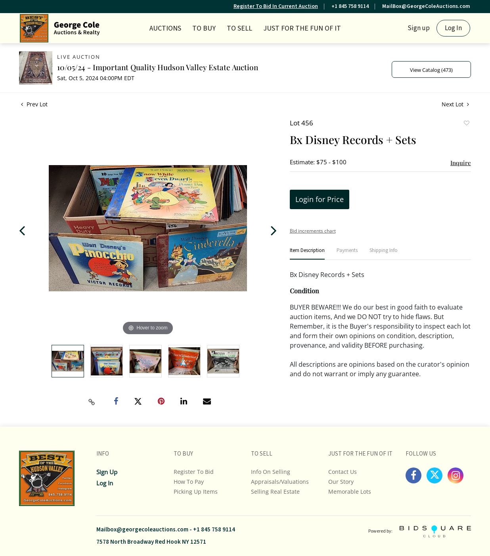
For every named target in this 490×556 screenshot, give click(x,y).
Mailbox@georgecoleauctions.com (142, 529)
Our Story (341, 481)
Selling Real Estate (275, 491)
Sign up (419, 28)
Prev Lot (34, 104)
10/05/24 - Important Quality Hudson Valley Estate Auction (157, 67)
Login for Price (319, 199)
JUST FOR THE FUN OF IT (302, 28)
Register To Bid (194, 471)
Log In (453, 28)
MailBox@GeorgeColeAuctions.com (426, 6)
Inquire (460, 163)
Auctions (165, 28)
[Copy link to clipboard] (92, 402)
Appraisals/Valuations (280, 481)
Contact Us (342, 471)
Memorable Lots (349, 491)
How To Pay (189, 481)
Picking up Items (196, 491)
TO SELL (239, 28)
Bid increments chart (313, 230)
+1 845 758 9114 (350, 6)
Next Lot (455, 104)
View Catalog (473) (431, 69)
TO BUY (204, 28)
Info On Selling (270, 471)
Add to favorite (466, 124)
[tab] (307, 254)
